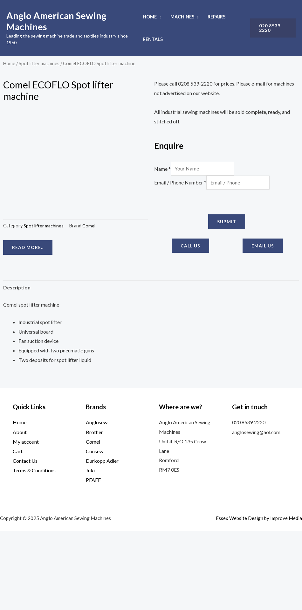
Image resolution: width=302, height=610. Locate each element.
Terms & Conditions (34, 549)
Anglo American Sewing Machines (56, 21)
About (20, 511)
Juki (90, 549)
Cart (18, 530)
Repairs (216, 16)
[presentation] (202, 202)
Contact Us (25, 540)
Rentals (153, 39)
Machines (182, 16)
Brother (94, 511)
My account (26, 521)
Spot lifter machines (39, 63)
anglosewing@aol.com (256, 511)
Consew (94, 530)
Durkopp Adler (102, 540)
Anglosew (96, 502)
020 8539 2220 (248, 502)
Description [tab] (17, 367)
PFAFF (93, 559)
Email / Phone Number (180, 183)
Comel (89, 314)
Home (150, 16)
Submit (226, 222)
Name (162, 169)
